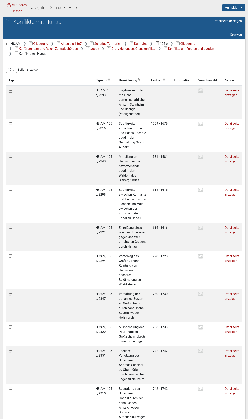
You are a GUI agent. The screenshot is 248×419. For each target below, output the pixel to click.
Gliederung (105, 44)
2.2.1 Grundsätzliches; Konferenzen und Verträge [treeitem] (40, 90)
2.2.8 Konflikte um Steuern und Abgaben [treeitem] (37, 190)
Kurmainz (205, 44)
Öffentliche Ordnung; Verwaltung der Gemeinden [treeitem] (36, 238)
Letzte (235, 394)
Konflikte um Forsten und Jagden (162, 54)
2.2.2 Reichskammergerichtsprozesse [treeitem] (42, 102)
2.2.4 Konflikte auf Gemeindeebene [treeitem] (37, 123)
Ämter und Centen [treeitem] (26, 231)
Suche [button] (56, 7)
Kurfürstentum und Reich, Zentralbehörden (140, 49)
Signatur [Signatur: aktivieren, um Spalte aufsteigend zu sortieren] (95, 80)
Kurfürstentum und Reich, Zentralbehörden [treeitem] (31, 52)
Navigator (38, 7)
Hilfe (72, 7)
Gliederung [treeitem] (17, 45)
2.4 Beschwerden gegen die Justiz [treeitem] (39, 209)
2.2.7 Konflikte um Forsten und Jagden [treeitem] (42, 152)
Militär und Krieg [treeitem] (25, 265)
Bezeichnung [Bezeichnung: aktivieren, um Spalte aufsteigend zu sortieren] (122, 80)
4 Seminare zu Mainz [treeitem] (32, 222)
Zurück (180, 394)
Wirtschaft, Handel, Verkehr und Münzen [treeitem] (36, 257)
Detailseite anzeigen (228, 21)
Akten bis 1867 (135, 44)
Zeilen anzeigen (89, 70)
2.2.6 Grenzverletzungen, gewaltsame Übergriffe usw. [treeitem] (41, 142)
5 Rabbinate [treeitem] (25, 226)
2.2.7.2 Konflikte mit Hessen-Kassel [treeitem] (41, 171)
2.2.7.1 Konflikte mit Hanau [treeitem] (41, 161)
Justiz (186, 49)
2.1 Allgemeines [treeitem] (32, 74)
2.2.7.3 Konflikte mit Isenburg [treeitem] (41, 180)
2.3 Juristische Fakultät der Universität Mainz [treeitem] (39, 200)
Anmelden (232, 7)
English (9, 411)
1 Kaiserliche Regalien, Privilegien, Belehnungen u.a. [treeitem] (34, 61)
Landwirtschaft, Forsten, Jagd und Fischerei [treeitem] (37, 248)
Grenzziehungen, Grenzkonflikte (105, 54)
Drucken (236, 34)
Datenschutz (176, 414)
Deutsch (23, 411)
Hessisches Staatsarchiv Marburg (37, 26)
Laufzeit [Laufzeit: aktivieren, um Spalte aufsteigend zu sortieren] (157, 80)
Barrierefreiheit (206, 414)
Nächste (220, 394)
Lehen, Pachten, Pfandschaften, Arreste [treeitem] (36, 276)
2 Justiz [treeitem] (23, 69)
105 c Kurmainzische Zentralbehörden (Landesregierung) (40, 32)
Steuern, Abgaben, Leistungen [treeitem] (34, 270)
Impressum (235, 414)
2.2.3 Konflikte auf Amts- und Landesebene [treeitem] (41, 114)
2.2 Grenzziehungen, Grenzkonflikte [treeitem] (34, 81)
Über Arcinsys (146, 414)
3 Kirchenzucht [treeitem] (27, 217)
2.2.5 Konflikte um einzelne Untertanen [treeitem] (37, 133)
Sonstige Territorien (172, 44)
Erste (167, 394)
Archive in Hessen (22, 22)
